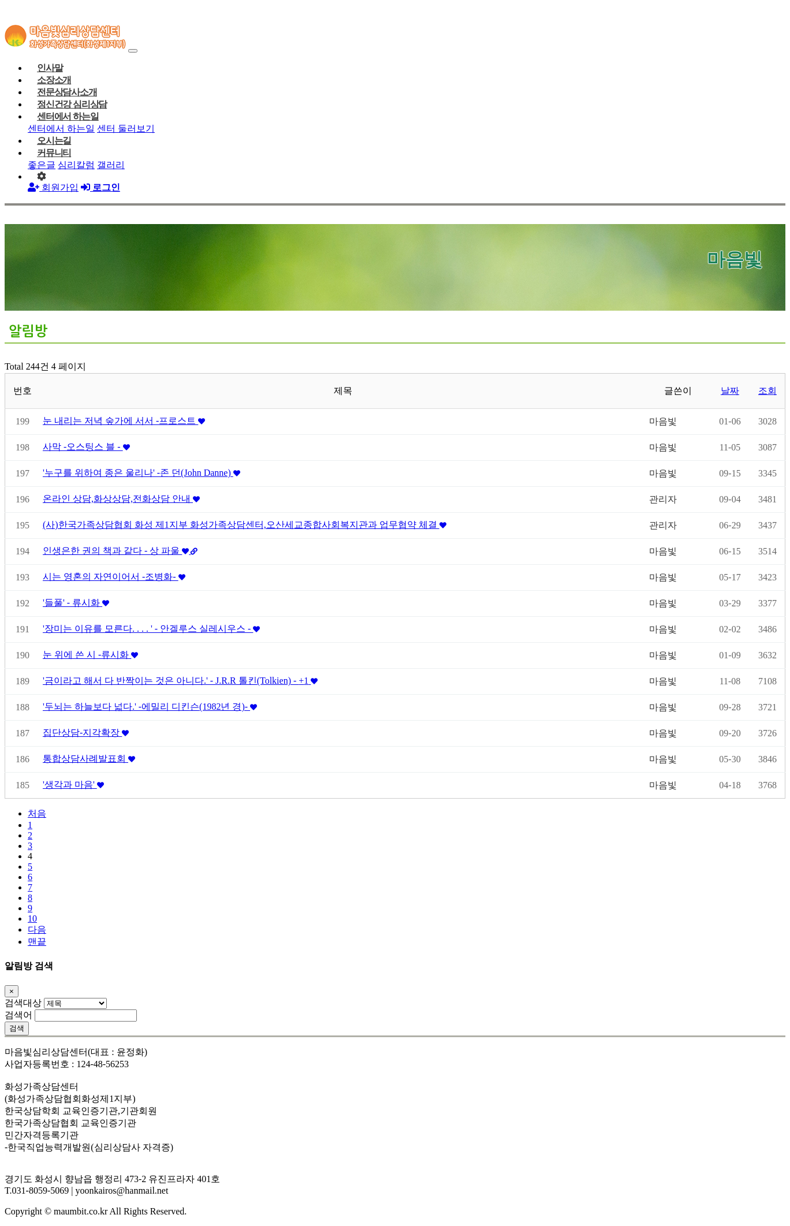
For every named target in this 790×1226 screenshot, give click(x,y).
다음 (37, 929)
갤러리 (111, 165)
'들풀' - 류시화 (76, 603)
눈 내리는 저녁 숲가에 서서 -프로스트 (124, 421)
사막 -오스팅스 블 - (86, 447)
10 (32, 918)
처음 (37, 813)
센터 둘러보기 (126, 128)
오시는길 (54, 141)
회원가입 (53, 187)
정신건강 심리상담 (72, 104)
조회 (767, 391)
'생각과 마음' (73, 784)
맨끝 (37, 941)
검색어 (18, 1015)
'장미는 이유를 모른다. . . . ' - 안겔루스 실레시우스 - (151, 629)
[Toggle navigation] (132, 51)
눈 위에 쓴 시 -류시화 (90, 654)
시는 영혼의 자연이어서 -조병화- (114, 577)
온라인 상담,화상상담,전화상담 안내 (121, 499)
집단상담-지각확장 (86, 732)
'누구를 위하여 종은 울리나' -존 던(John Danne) (141, 473)
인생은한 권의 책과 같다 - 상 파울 (120, 551)
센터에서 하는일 (67, 116)
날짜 (730, 391)
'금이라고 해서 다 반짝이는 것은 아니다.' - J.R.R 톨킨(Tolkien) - (180, 680)
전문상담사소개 (67, 92)
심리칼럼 (76, 165)
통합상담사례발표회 (89, 758)
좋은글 (41, 165)
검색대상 (23, 1003)
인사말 (49, 68)
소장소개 (54, 80)
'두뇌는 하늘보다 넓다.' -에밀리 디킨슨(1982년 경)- (150, 706)
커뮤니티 (54, 153)
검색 (16, 1028)
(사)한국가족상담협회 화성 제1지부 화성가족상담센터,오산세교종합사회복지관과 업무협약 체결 (244, 525)
